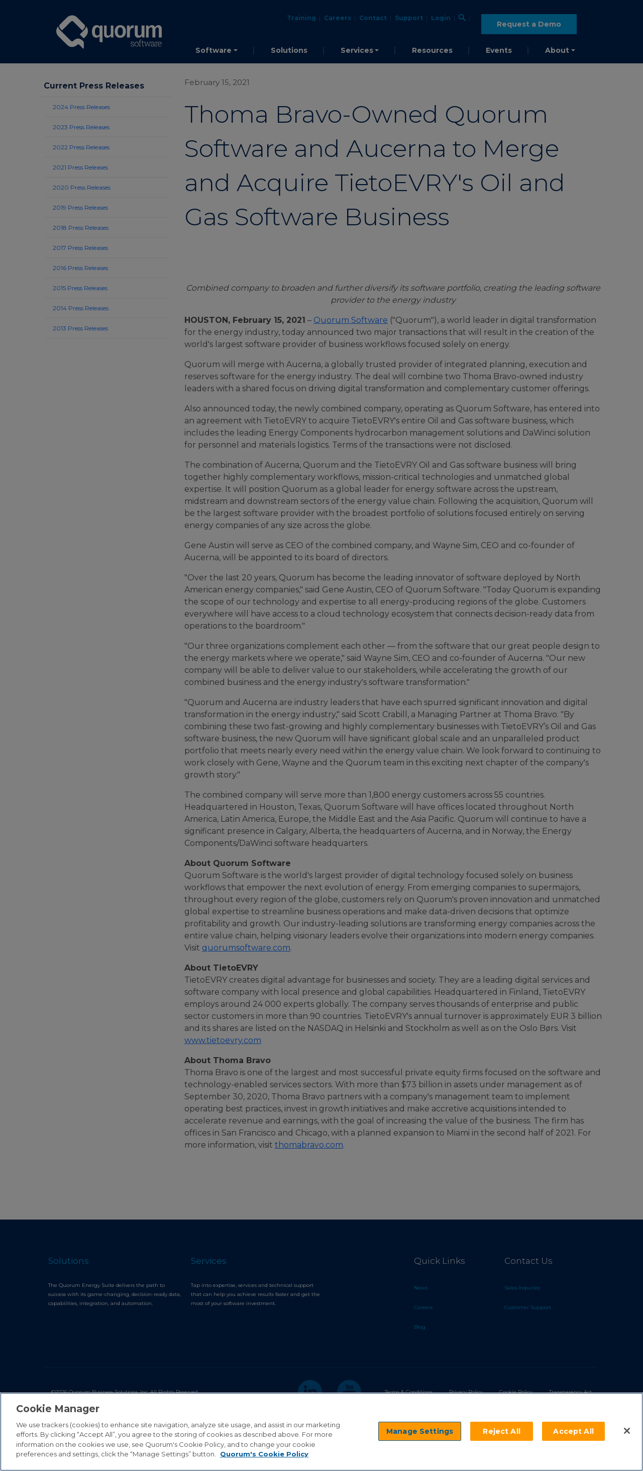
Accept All (573, 1431)
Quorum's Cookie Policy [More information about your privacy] (264, 1454)
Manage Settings (419, 1431)
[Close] (627, 1430)
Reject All (501, 1431)
